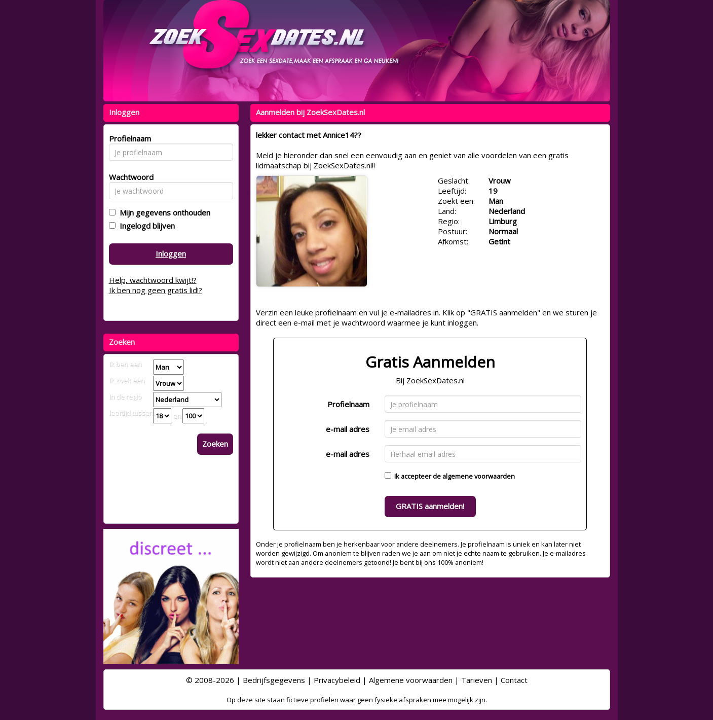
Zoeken (215, 444)
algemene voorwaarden (478, 476)
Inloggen (171, 253)
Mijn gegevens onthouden (163, 212)
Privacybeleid (337, 680)
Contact (514, 680)
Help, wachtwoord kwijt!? (153, 280)
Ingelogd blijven (145, 226)
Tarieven (476, 680)
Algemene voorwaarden (411, 680)
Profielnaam (348, 404)
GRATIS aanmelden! (430, 506)
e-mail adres (347, 429)
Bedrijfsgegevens (274, 680)
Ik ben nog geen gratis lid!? (155, 290)
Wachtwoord (128, 177)
